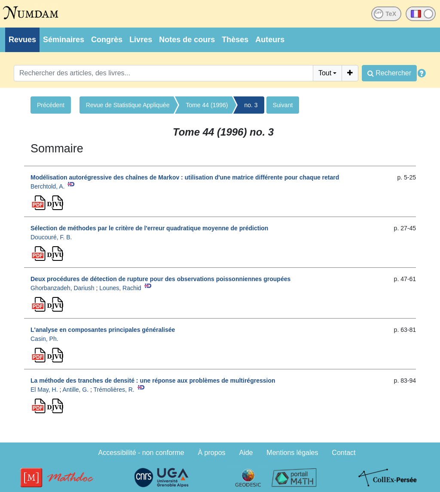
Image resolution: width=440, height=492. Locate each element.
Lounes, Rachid (120, 288)
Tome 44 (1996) (207, 105)
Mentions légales (292, 452)
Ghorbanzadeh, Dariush (63, 288)
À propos (212, 452)
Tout (324, 73)
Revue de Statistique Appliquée (128, 105)
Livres (140, 39)
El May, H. (44, 389)
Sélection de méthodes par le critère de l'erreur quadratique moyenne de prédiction (149, 228)
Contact (343, 452)
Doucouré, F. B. (51, 237)
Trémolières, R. (114, 389)
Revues (22, 39)
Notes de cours (187, 39)
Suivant (283, 105)
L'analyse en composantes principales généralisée (103, 329)
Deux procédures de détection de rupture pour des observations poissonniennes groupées (160, 278)
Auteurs (269, 39)
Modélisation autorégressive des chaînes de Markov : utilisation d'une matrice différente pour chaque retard (185, 177)
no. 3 (250, 105)
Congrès (106, 39)
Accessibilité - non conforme (141, 452)
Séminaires (63, 39)
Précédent (50, 105)
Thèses (235, 39)
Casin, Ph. (44, 338)
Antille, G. (75, 389)
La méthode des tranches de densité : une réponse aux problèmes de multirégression (153, 380)
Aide (246, 452)
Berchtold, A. (47, 186)
